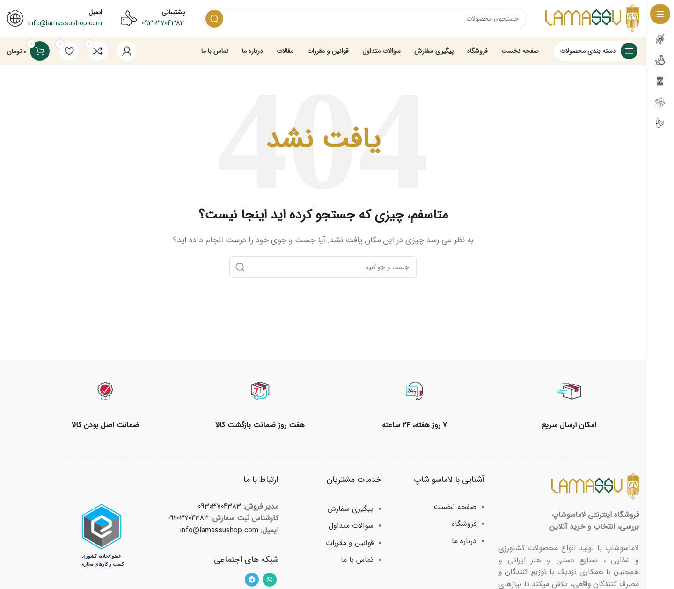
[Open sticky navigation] (596, 51)
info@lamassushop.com (219, 531)
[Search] (365, 18)
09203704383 (188, 518)
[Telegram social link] (252, 580)
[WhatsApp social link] (270, 580)
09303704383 (163, 23)
